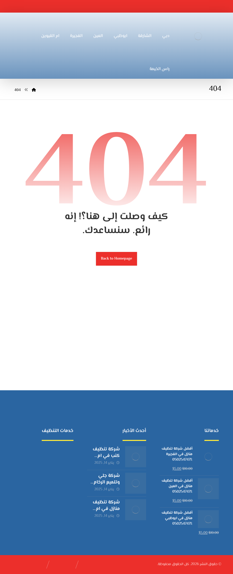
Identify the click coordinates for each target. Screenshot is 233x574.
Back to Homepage (116, 259)
